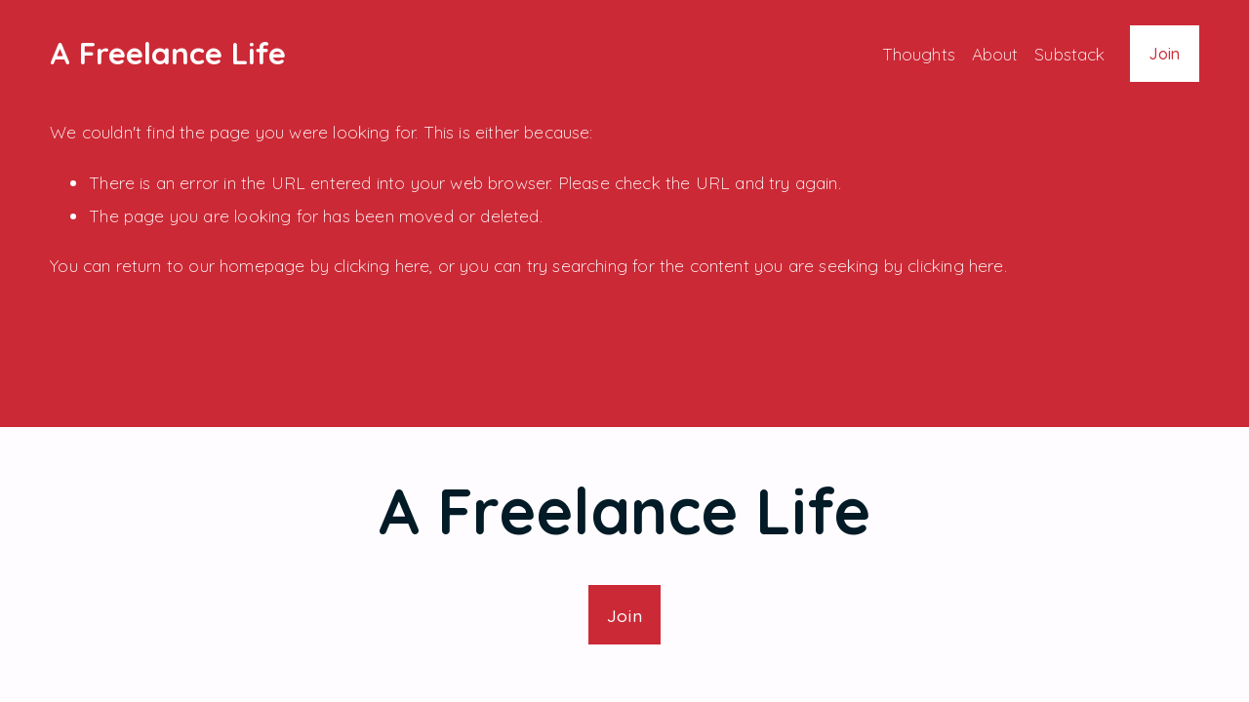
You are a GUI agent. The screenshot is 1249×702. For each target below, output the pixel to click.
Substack (1069, 53)
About (995, 53)
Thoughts (918, 53)
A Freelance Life (168, 53)
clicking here (381, 265)
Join (1164, 53)
